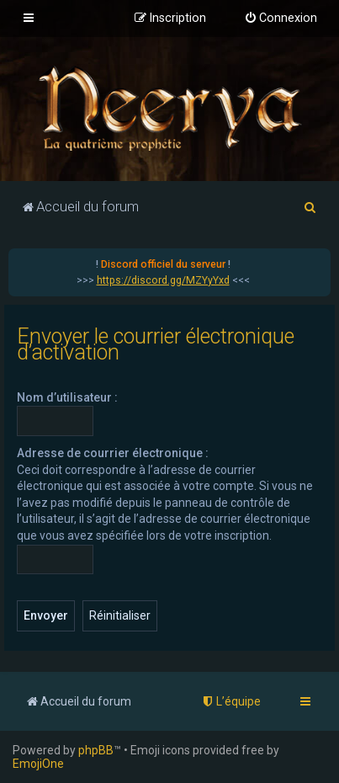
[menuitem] (280, 18)
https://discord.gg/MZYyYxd (163, 280)
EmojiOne (38, 763)
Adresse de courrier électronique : (113, 453)
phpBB (96, 750)
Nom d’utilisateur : (67, 397)
